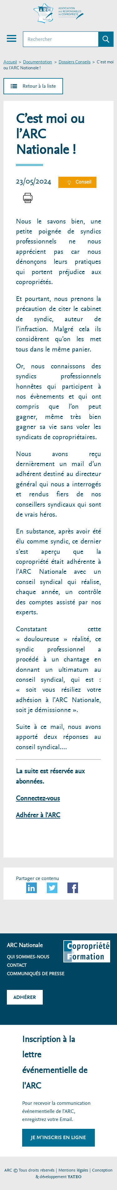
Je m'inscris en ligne (58, 1137)
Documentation (37, 62)
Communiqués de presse (35, 973)
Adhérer (24, 997)
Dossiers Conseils (74, 62)
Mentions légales (73, 1170)
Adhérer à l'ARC (38, 815)
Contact (17, 965)
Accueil (10, 62)
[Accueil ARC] (58, 13)
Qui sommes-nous (28, 957)
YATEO (74, 1176)
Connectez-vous (38, 798)
